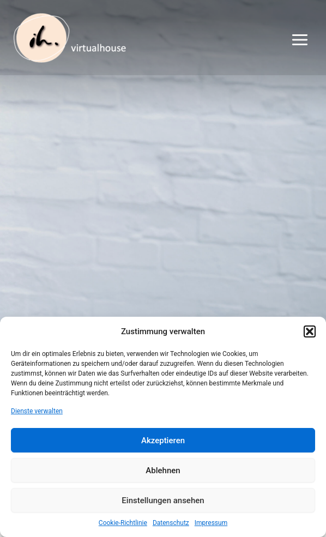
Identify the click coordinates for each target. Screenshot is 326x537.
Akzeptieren (163, 440)
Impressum (211, 523)
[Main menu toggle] (300, 40)
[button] (309, 331)
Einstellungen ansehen (163, 500)
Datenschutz (171, 523)
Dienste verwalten (37, 411)
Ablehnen (163, 470)
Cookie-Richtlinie (123, 523)
